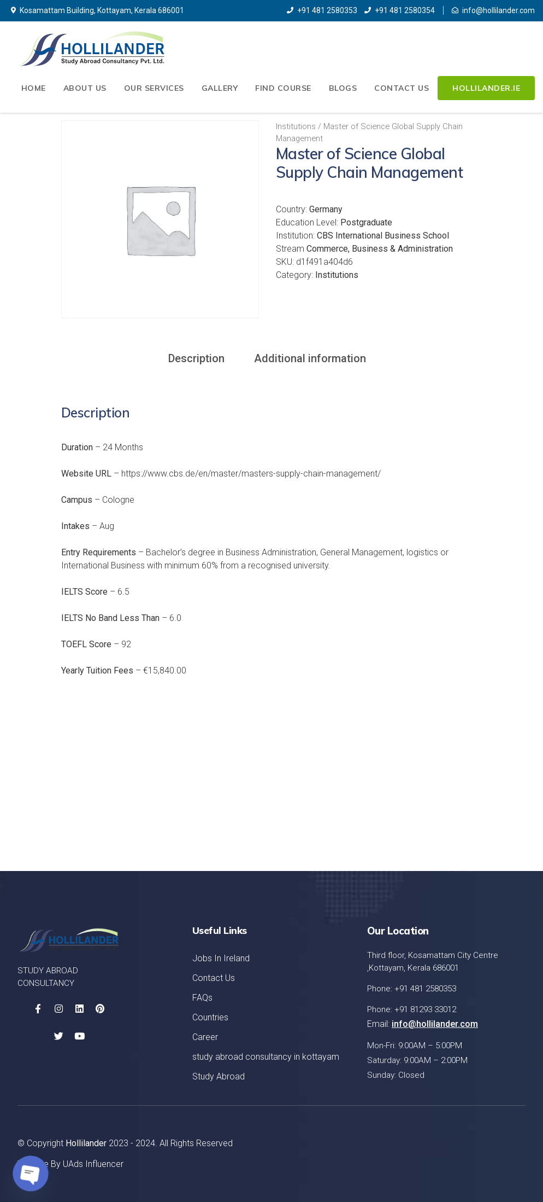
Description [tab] (196, 358)
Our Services (154, 88)
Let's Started (473, 799)
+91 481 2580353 (322, 10)
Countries (210, 1017)
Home (33, 88)
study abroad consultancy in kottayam (265, 1057)
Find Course (283, 88)
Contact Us (401, 88)
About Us (85, 88)
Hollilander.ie (486, 88)
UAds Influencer (93, 1164)
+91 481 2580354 (399, 10)
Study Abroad (218, 1076)
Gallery (220, 88)
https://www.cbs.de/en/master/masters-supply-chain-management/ (251, 473)
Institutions (296, 126)
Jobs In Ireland (221, 958)
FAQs (202, 997)
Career (205, 1037)
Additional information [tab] (310, 358)
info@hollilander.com (493, 10)
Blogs (343, 88)
